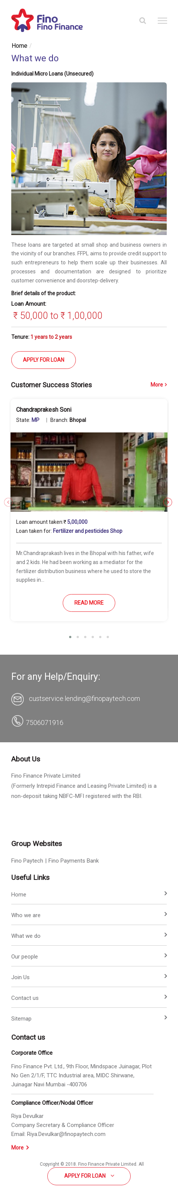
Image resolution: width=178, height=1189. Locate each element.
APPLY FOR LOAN (43, 360)
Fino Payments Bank (73, 860)
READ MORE (89, 603)
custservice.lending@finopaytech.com (83, 698)
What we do (26, 936)
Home (19, 45)
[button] (70, 637)
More (159, 385)
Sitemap (21, 1018)
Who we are (26, 915)
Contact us (25, 998)
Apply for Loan (89, 1175)
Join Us (20, 977)
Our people (24, 956)
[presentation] (6, 498)
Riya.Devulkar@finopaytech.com (66, 1134)
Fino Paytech (27, 860)
